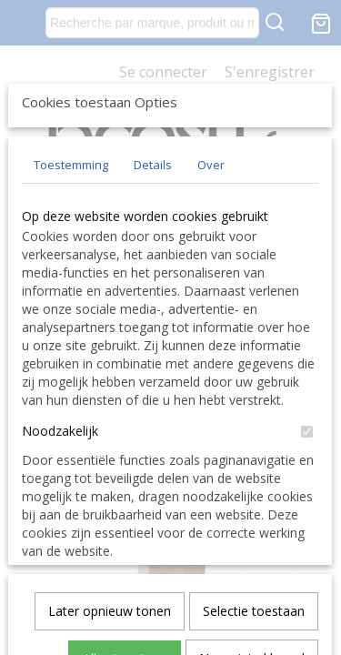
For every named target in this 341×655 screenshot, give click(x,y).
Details (153, 299)
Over (211, 299)
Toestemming (71, 299)
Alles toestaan (124, 587)
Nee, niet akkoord (252, 587)
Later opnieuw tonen (109, 540)
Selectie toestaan (254, 540)
